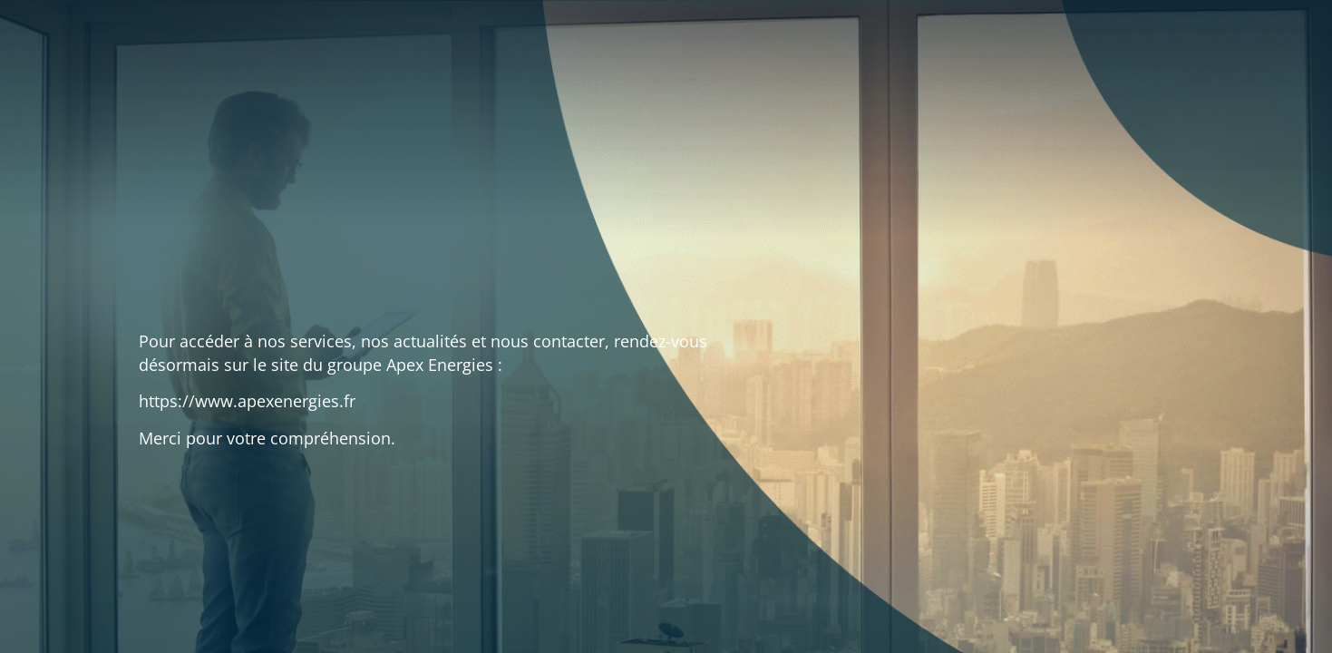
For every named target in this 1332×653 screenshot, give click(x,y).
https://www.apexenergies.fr (247, 401)
